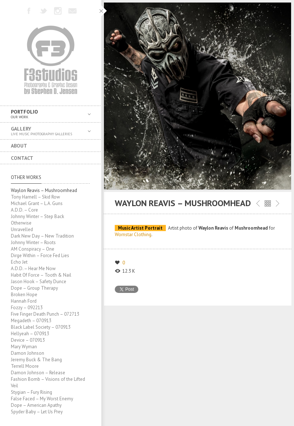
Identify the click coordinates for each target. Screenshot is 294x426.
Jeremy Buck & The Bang (36, 360)
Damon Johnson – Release (38, 373)
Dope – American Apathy (36, 405)
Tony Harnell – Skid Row (35, 197)
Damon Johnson (27, 353)
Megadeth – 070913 (31, 321)
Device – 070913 (28, 340)
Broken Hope (24, 294)
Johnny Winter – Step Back (37, 216)
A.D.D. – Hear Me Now (33, 268)
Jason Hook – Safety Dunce (38, 281)
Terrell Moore (25, 366)
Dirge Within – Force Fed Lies (40, 255)
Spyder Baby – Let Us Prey (37, 412)
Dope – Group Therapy (34, 288)
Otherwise (21, 223)
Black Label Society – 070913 (41, 327)
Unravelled (22, 229)
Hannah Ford (24, 301)
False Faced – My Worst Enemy (42, 399)
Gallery (45, 131)
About (19, 145)
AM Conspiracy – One (32, 249)
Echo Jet (19, 262)
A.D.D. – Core (24, 210)
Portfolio (45, 114)
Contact (22, 158)
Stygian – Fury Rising (31, 392)
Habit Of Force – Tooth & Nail (41, 275)
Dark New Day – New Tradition (42, 236)
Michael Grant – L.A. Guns (37, 203)
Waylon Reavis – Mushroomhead (44, 190)
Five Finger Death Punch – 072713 (45, 314)
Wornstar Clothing (133, 234)
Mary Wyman (24, 347)
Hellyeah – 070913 (30, 334)
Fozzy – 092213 (27, 307)
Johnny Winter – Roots (33, 242)
